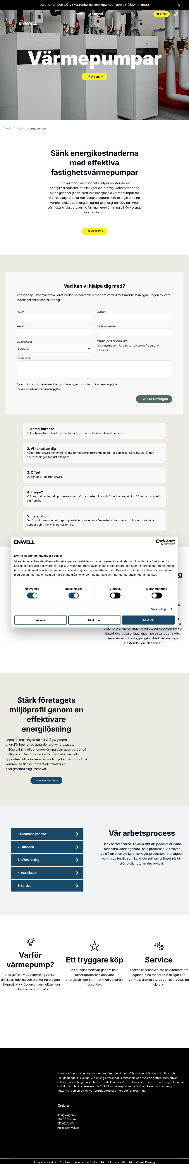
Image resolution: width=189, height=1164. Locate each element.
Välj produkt (24, 342)
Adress (101, 311)
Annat (104, 350)
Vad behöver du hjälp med (112, 341)
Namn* (20, 311)
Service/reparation (148, 345)
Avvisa (40, 620)
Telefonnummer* (106, 326)
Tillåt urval (95, 620)
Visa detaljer (159, 609)
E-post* (21, 326)
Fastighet (95, 14)
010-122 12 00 (65, 1123)
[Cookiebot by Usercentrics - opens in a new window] (158, 542)
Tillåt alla (148, 620)
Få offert (160, 14)
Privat (77, 14)
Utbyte (127, 345)
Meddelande (23, 358)
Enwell (7, 128)
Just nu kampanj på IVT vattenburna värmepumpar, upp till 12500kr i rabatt (94, 5)
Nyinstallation (109, 345)
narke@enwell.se (68, 1128)
